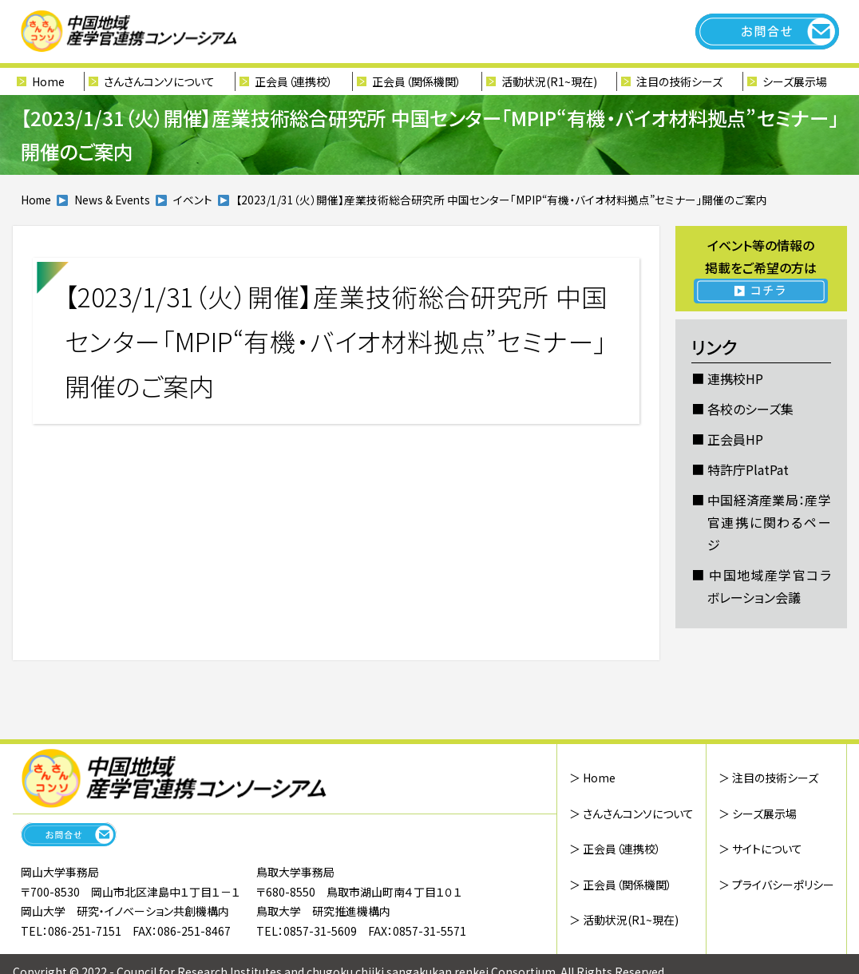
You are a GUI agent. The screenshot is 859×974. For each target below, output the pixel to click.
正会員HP (735, 439)
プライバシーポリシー (783, 885)
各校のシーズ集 (750, 408)
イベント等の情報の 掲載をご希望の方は (761, 269)
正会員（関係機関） (416, 81)
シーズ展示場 (794, 81)
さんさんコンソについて (159, 81)
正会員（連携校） (294, 81)
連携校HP (735, 378)
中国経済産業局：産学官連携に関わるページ (769, 522)
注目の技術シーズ (679, 81)
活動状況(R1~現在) (549, 81)
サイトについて (767, 849)
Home (48, 81)
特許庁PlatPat (748, 469)
